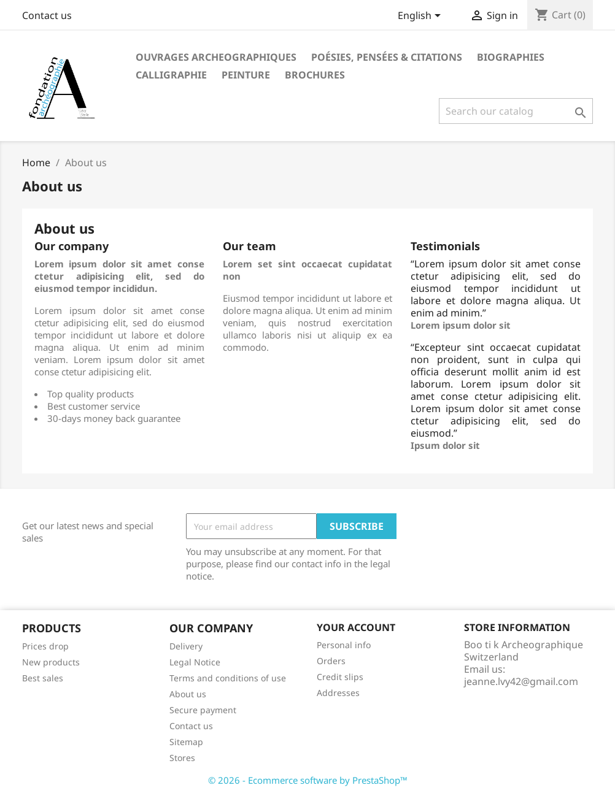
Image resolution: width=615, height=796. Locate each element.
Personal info (344, 645)
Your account (356, 627)
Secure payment (202, 710)
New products (51, 662)
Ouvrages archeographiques (216, 57)
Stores (182, 757)
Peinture (246, 75)
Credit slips (340, 677)
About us (187, 694)
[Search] (516, 111)
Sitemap (186, 742)
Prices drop (45, 646)
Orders (331, 661)
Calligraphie (171, 75)
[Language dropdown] (421, 16)
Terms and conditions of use (227, 678)
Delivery (186, 646)
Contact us (47, 15)
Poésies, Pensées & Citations (386, 57)
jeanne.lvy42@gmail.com (521, 681)
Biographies (510, 57)
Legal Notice (194, 662)
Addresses (338, 692)
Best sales (42, 678)
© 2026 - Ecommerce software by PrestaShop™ (308, 780)
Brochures (315, 75)
